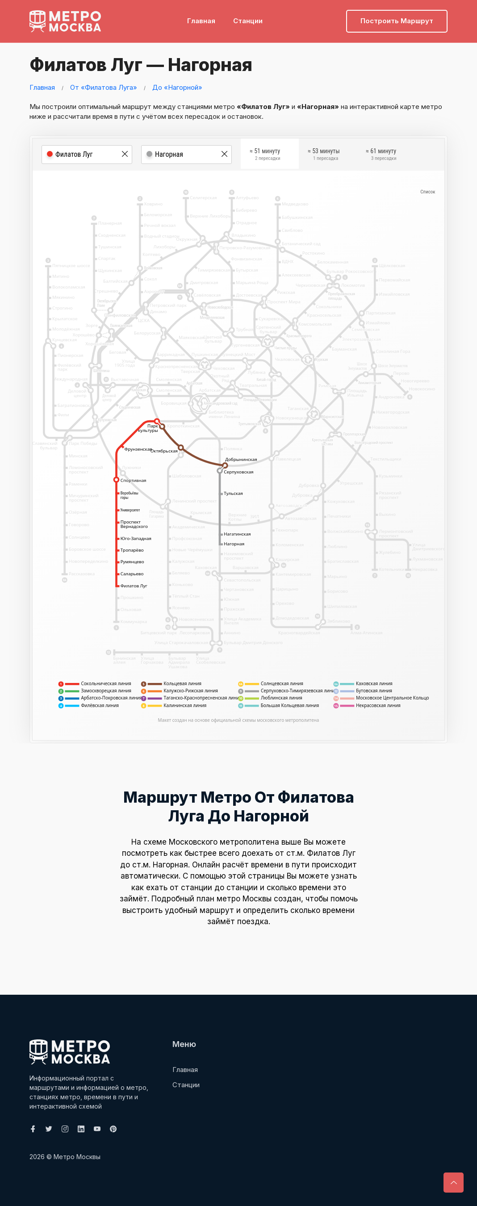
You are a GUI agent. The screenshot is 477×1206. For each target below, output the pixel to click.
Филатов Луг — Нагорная (139, 64)
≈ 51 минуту (265, 155)
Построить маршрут (396, 20)
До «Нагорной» (177, 87)
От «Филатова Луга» (103, 87)
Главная (201, 20)
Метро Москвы (77, 1156)
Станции (248, 20)
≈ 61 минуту (381, 155)
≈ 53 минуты (324, 155)
